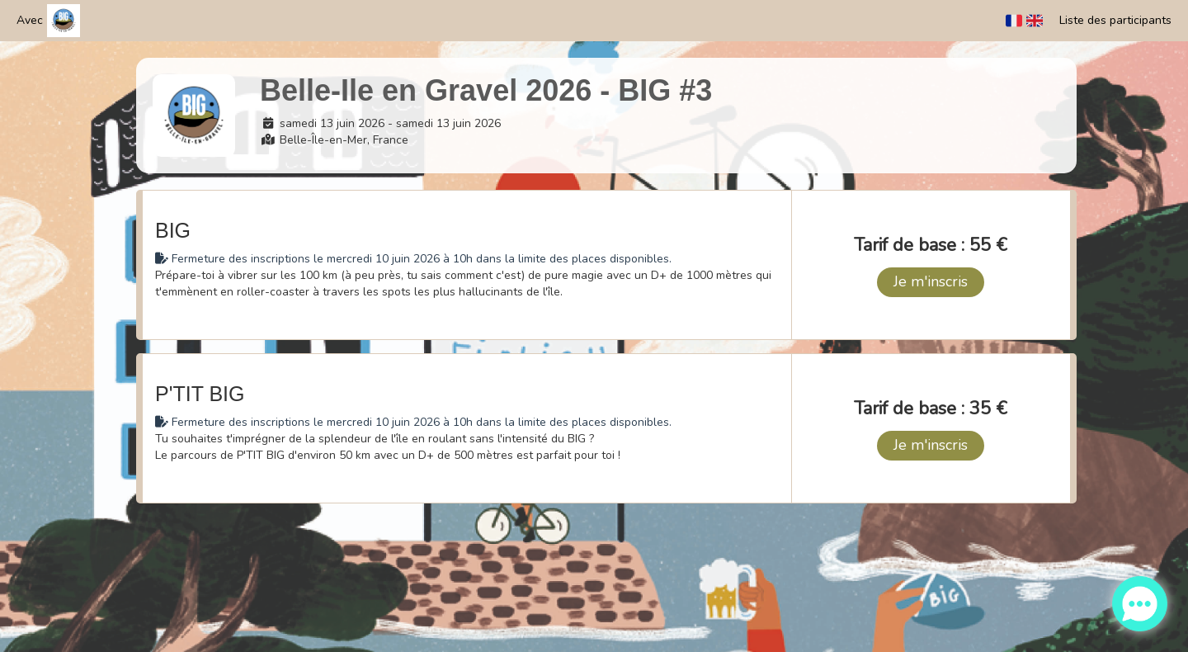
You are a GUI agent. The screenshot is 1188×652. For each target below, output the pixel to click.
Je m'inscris (930, 281)
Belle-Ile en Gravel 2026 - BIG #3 (486, 90)
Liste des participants (1115, 20)
